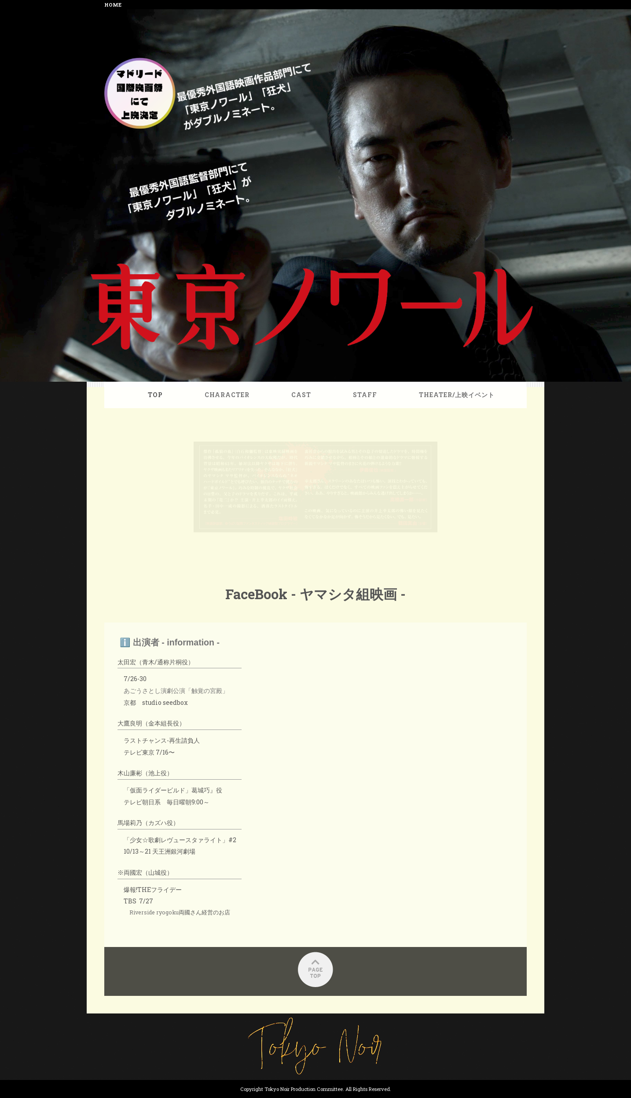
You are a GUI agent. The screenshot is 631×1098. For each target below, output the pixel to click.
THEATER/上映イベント (446, 407)
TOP (167, 407)
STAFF (361, 407)
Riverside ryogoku (166, 884)
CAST (302, 407)
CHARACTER (233, 407)
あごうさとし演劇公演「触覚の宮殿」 (187, 680)
